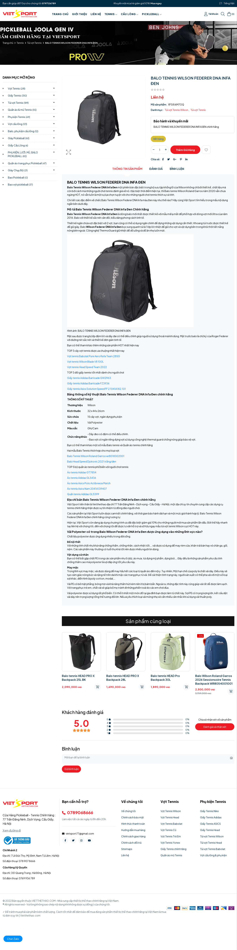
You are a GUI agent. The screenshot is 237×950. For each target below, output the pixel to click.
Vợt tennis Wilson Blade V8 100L (85, 361)
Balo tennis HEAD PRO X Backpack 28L (122, 677)
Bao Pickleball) (18, 177)
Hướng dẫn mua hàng (133, 830)
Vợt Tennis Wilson (171, 811)
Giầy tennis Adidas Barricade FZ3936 (88, 383)
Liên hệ (96, 14)
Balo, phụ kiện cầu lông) (23, 131)
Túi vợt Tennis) (18, 102)
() (230, 14)
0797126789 (49, 3)
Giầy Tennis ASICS (210, 823)
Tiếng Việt (229, 3)
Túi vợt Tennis (34, 42)
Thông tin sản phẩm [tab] (127, 169)
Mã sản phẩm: (159, 104)
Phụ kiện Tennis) (19, 116)
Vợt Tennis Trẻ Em (171, 836)
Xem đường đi (12, 830)
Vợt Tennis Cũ (168, 830)
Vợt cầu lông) (17, 123)
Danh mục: (157, 109)
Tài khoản (211, 14)
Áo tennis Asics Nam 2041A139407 (87, 488)
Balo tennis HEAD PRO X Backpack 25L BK (78, 677)
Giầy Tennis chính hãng (173, 848)
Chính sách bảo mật (132, 817)
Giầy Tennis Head (210, 830)
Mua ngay (156, 3)
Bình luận (177, 169)
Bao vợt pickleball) (20, 184)
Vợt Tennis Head (170, 817)
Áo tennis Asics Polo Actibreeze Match (89, 483)
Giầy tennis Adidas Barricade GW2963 (89, 377)
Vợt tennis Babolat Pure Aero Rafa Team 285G (93, 356)
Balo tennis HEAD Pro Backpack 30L (165, 677)
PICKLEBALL (152, 14)
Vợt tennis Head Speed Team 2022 (87, 367)
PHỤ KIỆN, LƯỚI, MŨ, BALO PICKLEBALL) (23, 154)
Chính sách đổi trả (131, 842)
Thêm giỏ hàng (185, 149)
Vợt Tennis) (16, 88)
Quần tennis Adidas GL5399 (83, 494)
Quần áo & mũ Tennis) (22, 109)
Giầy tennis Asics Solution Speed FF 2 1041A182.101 (96, 388)
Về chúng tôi (128, 811)
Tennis (111, 14)
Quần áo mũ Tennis (171, 855)
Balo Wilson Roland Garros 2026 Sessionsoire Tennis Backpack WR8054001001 (213, 680)
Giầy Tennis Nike (209, 811)
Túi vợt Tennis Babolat (212, 848)
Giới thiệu (79, 14)
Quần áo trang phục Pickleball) (27, 163)
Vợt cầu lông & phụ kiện (213, 855)
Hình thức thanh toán (133, 823)
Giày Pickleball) (18, 138)
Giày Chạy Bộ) (18, 170)
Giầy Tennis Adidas (211, 817)
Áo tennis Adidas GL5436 (81, 477)
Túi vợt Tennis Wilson (177, 109)
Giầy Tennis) (17, 95)
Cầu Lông (129, 14)
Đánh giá (156, 169)
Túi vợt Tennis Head (211, 842)
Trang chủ (60, 14)
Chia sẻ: (155, 159)
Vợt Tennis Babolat (171, 823)
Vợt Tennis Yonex (170, 842)
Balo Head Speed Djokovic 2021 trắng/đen (91, 461)
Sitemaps (126, 848)
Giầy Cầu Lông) (18, 145)
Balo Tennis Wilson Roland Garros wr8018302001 (95, 456)
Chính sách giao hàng (133, 836)
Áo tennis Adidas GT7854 (81, 472)
